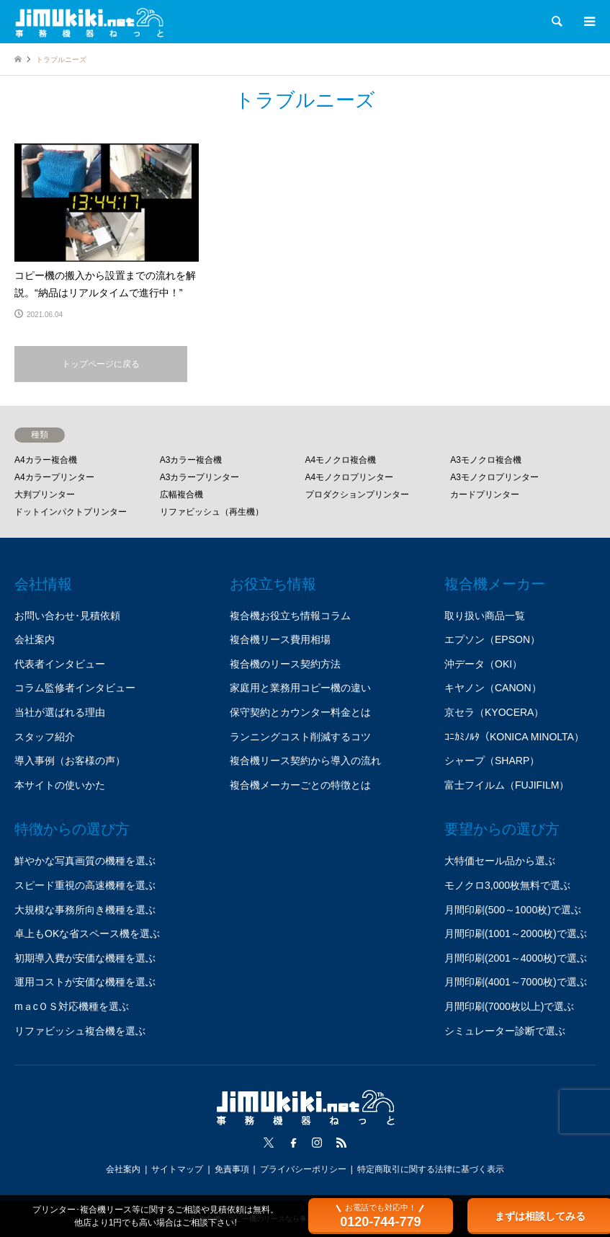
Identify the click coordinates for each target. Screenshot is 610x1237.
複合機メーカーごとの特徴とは (300, 785)
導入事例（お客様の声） (69, 760)
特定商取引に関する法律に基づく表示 (430, 1169)
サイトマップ (177, 1169)
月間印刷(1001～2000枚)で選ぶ (515, 933)
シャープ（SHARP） (491, 760)
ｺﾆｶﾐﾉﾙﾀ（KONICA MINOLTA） (514, 736)
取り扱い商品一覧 (484, 615)
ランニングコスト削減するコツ (300, 736)
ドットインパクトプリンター (70, 512)
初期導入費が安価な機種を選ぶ (85, 958)
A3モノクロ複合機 (485, 460)
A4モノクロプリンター (349, 477)
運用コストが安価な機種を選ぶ (85, 982)
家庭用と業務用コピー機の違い (300, 687)
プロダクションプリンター (357, 494)
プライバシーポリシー (303, 1169)
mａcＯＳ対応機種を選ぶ (71, 1006)
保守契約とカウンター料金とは (300, 712)
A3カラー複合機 (191, 460)
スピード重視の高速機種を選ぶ (85, 885)
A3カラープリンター (200, 477)
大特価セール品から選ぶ (499, 860)
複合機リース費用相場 (280, 639)
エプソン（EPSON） (492, 639)
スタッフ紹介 (44, 736)
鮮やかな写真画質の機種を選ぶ (85, 860)
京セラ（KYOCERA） (494, 712)
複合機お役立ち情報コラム (290, 615)
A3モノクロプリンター (494, 477)
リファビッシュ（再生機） (212, 512)
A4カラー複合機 (45, 460)
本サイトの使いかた (59, 785)
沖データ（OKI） (483, 664)
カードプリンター (484, 494)
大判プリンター (44, 494)
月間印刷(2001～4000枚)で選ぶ (515, 958)
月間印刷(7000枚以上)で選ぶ (509, 1006)
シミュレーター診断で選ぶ (504, 1031)
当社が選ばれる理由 (59, 712)
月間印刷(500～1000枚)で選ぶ (512, 909)
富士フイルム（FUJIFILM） (506, 785)
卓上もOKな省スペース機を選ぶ (87, 933)
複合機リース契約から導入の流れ (305, 760)
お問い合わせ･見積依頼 (67, 615)
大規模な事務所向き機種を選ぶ (85, 909)
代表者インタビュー (59, 664)
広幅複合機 (181, 494)
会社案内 (34, 639)
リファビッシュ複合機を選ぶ (79, 1031)
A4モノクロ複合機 (341, 460)
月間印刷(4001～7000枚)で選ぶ (515, 982)
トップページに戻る (101, 364)
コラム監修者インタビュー (74, 687)
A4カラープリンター (54, 477)
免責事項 (232, 1169)
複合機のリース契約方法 (285, 664)
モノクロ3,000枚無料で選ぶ (507, 885)
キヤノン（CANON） (493, 687)
